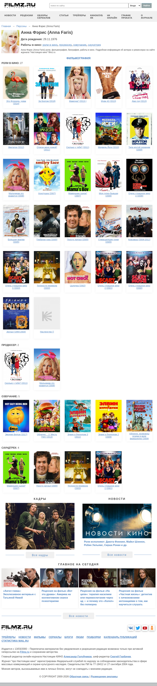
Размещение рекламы (104, 676)
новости (10, 15)
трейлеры (79, 15)
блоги (68, 637)
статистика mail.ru (15, 641)
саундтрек (94, 44)
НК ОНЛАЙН (112, 16)
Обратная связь (79, 676)
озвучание (79, 44)
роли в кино (50, 44)
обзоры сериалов (43, 16)
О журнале (147, 16)
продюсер (65, 44)
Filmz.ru (24, 652)
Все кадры (40, 555)
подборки (94, 637)
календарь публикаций (120, 637)
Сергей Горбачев (120, 656)
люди (80, 637)
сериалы (55, 637)
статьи (64, 15)
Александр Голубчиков (78, 656)
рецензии (26, 15)
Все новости (117, 554)
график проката (126, 16)
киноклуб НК (96, 16)
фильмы (40, 637)
